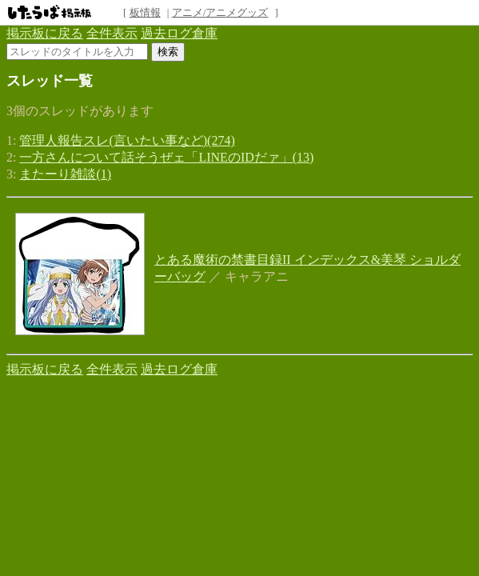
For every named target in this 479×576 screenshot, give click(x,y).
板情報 (145, 12)
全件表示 (112, 33)
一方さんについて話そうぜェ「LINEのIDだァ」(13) (166, 157)
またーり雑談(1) (65, 174)
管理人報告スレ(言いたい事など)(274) (126, 140)
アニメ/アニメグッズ (220, 12)
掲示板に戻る (44, 33)
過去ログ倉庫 (179, 33)
